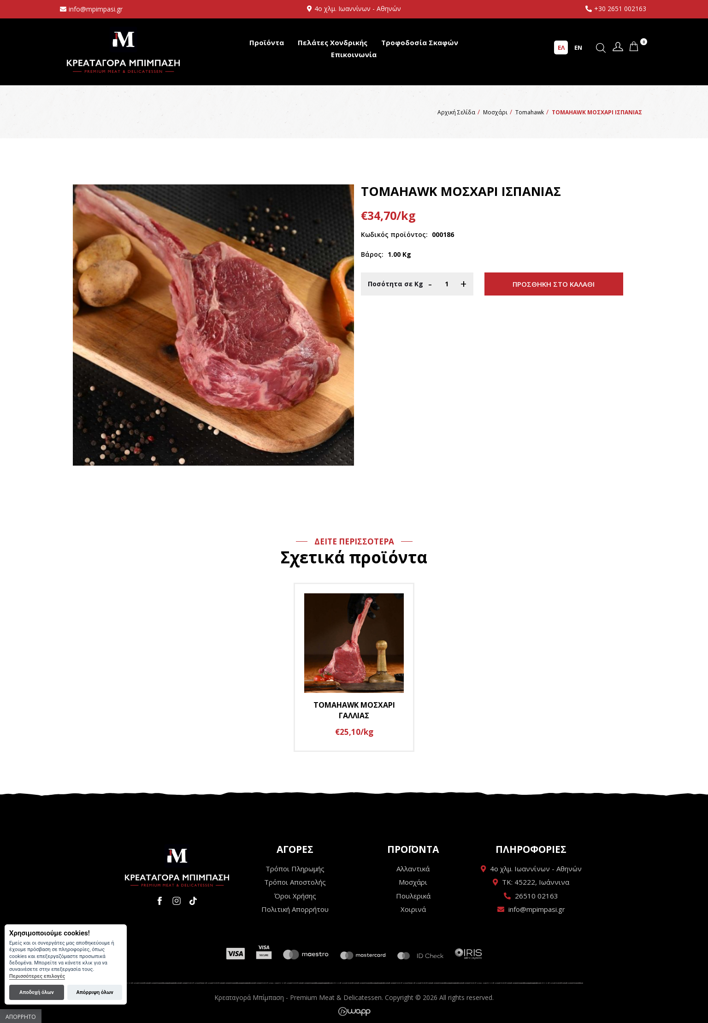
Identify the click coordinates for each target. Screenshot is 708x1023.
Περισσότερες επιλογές (37, 976)
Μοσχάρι (413, 882)
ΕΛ (561, 47)
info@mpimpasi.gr (96, 9)
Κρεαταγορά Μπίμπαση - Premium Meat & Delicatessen (123, 49)
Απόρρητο (21, 1017)
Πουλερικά (413, 895)
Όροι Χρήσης (295, 895)
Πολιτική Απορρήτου (295, 909)
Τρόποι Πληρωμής (295, 868)
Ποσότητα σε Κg (395, 283)
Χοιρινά (413, 909)
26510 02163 (536, 895)
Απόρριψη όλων (94, 992)
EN (578, 47)
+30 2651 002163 (620, 8)
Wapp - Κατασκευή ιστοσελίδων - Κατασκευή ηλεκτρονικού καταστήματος (354, 1011)
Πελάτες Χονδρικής (332, 42)
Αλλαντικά (413, 868)
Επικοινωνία (354, 54)
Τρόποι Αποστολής (295, 882)
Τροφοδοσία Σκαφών (419, 42)
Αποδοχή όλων (36, 992)
